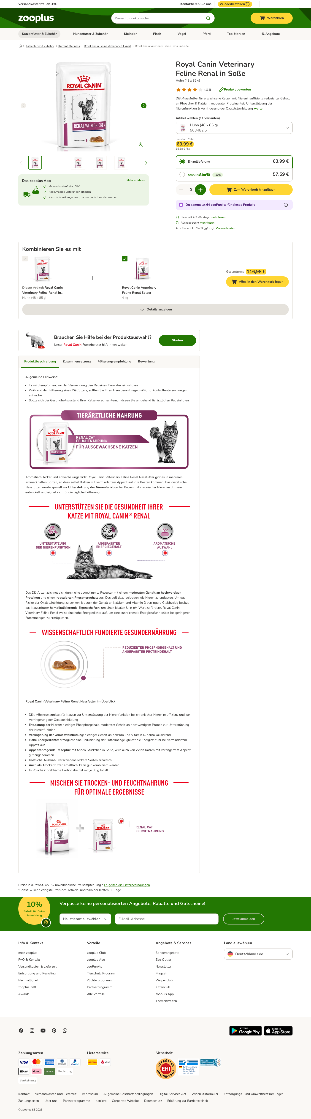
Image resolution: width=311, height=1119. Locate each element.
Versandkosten (225, 228)
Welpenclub (164, 980)
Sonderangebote (167, 953)
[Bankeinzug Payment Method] (27, 1080)
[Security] (166, 1070)
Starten (177, 340)
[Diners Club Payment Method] (62, 1063)
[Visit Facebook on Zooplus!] (21, 1030)
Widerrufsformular (205, 1094)
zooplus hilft (27, 987)
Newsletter (163, 966)
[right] (143, 105)
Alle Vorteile (96, 994)
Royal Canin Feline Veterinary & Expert (107, 46)
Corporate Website (125, 1101)
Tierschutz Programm (102, 973)
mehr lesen (218, 217)
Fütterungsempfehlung (114, 361)
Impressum (90, 1094)
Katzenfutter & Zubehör (39, 34)
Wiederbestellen (235, 4)
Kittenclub (163, 987)
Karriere (100, 1101)
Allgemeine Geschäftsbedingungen (128, 1094)
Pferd (207, 34)
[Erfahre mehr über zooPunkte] (286, 205)
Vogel (182, 34)
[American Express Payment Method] (49, 1063)
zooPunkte (94, 966)
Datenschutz (153, 1101)
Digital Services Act (172, 1094)
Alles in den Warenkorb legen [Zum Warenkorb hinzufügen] (260, 282)
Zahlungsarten (28, 1101)
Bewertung (146, 361)
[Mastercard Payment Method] (36, 1063)
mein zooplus (27, 953)
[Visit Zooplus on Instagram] (32, 1030)
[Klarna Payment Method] (36, 1072)
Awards (24, 994)
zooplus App (165, 994)
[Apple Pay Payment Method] (23, 1072)
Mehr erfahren (136, 180)
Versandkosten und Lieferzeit (55, 1094)
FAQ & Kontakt (29, 959)
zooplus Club (96, 953)
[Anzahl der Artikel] (191, 189)
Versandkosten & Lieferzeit (37, 966)
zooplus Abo (96, 959)
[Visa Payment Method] (23, 1063)
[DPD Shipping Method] (105, 1063)
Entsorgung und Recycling (37, 973)
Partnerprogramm (99, 987)
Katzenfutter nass (69, 46)
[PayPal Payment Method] (75, 1063)
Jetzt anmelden (244, 919)
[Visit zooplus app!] (245, 1034)
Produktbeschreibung (40, 361)
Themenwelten (166, 1001)
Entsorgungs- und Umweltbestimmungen (254, 1094)
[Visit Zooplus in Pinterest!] (54, 1030)
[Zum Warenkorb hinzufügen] (251, 189)
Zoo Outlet (163, 959)
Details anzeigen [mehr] (155, 309)
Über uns (50, 1101)
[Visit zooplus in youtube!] (43, 1030)
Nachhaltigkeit (28, 980)
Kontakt (24, 1094)
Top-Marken (236, 34)
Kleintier (130, 34)
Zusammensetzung (77, 361)
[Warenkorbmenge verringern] (181, 189)
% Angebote (271, 34)
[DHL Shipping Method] (92, 1063)
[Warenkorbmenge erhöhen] (200, 189)
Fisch (157, 34)
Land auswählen (238, 943)
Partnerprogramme (76, 1101)
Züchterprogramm (100, 980)
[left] (23, 105)
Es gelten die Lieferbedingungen (127, 885)
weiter (259, 108)
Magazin (161, 973)
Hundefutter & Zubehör (90, 34)
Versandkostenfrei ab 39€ (37, 4)
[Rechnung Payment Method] (65, 1071)
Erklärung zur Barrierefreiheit (187, 1101)
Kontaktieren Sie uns (195, 4)
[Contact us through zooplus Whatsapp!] (65, 1030)
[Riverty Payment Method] (49, 1072)
